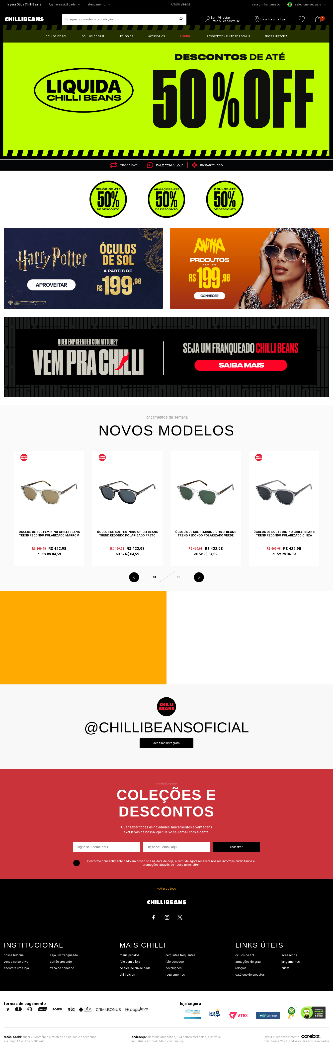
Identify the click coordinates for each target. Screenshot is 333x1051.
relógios (241, 968)
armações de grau (248, 961)
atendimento (96, 4)
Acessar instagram (166, 743)
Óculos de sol (56, 36)
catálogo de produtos (250, 974)
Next (199, 577)
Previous (134, 577)
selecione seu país (304, 4)
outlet (285, 968)
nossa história (14, 955)
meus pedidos (129, 955)
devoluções (174, 968)
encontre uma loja (16, 968)
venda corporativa (16, 961)
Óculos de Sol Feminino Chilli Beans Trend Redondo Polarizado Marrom (49, 533)
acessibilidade (65, 4)
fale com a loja (130, 961)
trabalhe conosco (62, 968)
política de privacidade (135, 968)
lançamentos (290, 961)
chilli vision (127, 974)
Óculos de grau (93, 36)
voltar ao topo (166, 888)
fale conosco (175, 961)
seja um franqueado (266, 4)
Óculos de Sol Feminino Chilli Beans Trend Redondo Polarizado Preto (127, 533)
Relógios (126, 36)
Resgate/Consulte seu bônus (228, 36)
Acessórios (156, 36)
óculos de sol (244, 955)
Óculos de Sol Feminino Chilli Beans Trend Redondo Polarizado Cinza (284, 533)
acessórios (289, 955)
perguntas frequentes (180, 955)
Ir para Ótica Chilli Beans (24, 4)
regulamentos (175, 974)
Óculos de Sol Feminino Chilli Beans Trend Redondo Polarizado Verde (205, 533)
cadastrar (236, 847)
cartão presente (61, 961)
